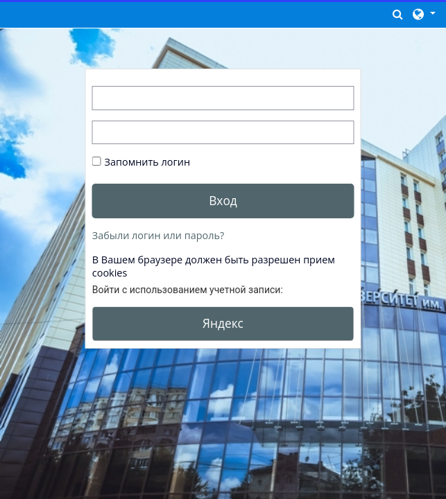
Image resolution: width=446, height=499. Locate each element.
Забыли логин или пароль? (158, 235)
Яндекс (223, 323)
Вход (223, 200)
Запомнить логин (148, 161)
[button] (398, 14)
